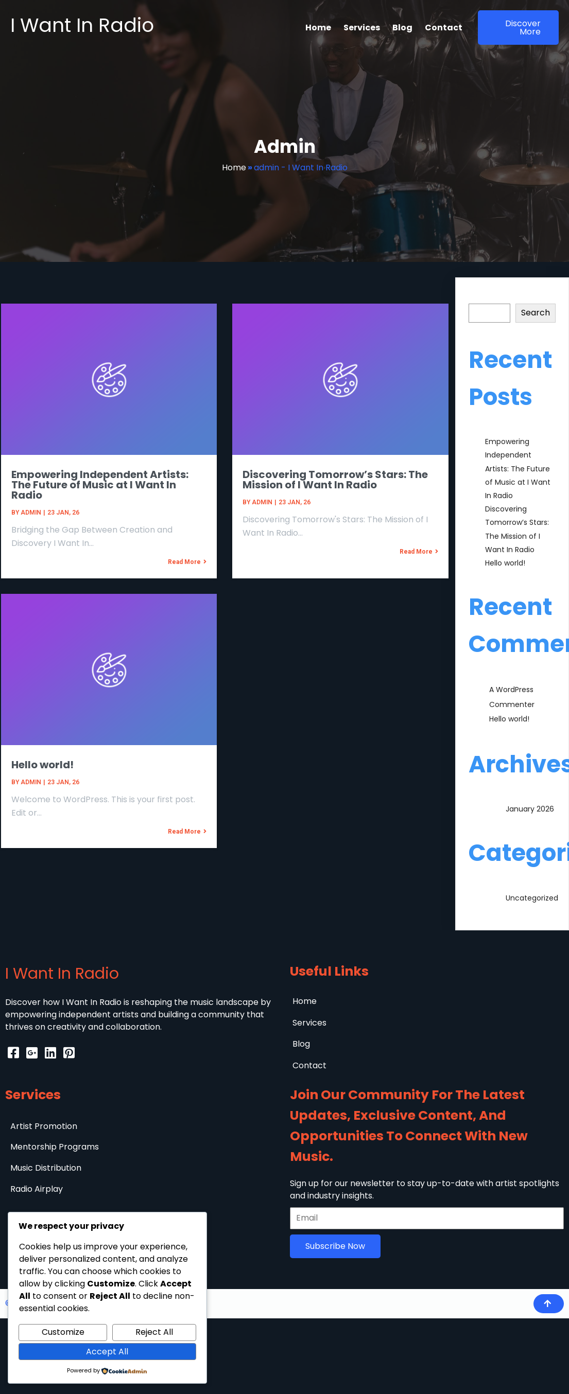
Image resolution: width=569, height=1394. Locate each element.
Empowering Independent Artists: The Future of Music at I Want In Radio (517, 468)
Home (234, 167)
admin (30, 512)
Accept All (107, 1351)
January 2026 (530, 809)
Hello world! (505, 563)
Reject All (154, 1332)
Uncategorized (532, 898)
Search (483, 297)
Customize (63, 1332)
